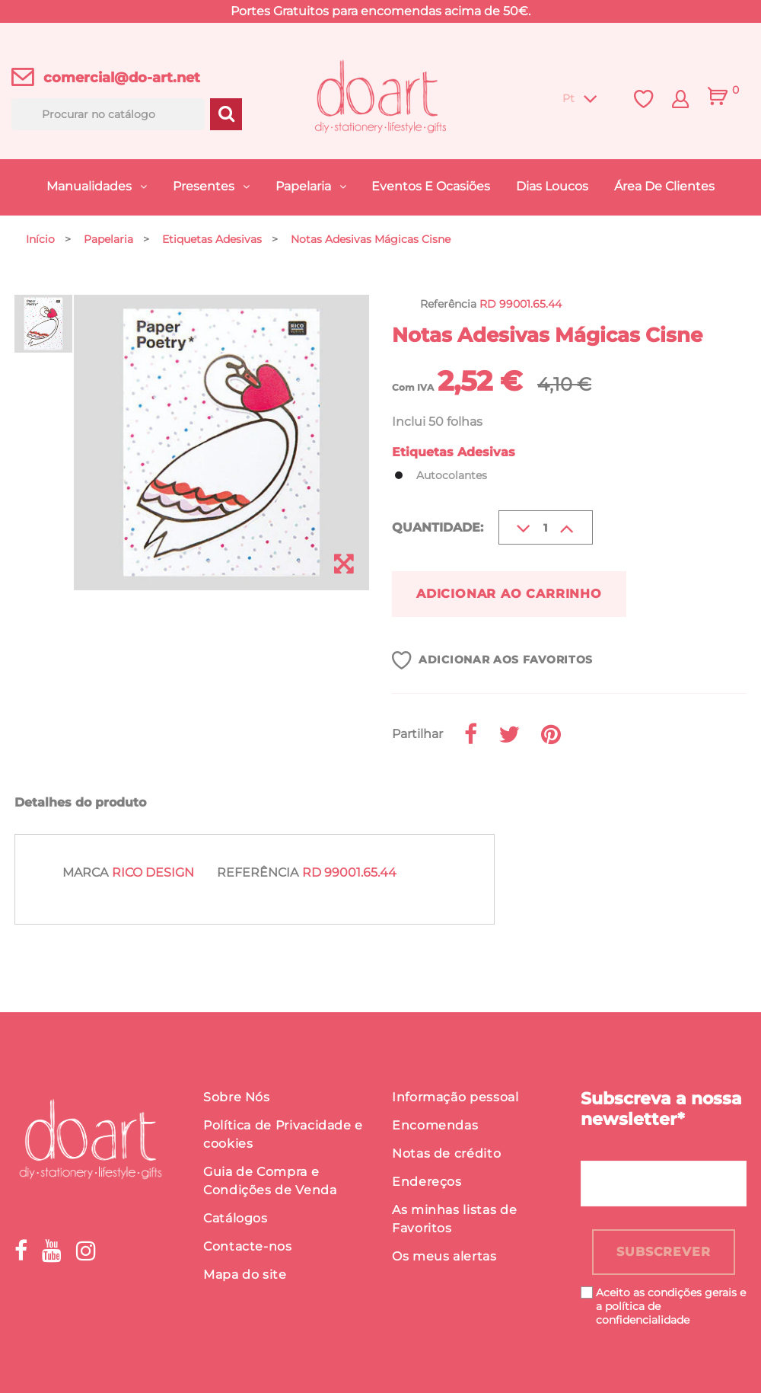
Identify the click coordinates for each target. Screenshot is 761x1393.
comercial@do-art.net (121, 77)
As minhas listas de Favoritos (454, 1219)
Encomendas (435, 1125)
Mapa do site (245, 1274)
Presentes (205, 186)
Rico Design (153, 872)
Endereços (427, 1181)
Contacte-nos (247, 1246)
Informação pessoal (455, 1097)
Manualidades (90, 186)
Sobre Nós (236, 1097)
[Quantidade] (545, 527)
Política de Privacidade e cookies (283, 1134)
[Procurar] (108, 114)
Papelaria (304, 186)
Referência (257, 872)
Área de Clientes (664, 186)
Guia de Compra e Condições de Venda (270, 1181)
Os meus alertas (444, 1256)
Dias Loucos (552, 186)
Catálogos (235, 1218)
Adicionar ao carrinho (509, 593)
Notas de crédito (446, 1153)
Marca (85, 872)
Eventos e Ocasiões (430, 186)
